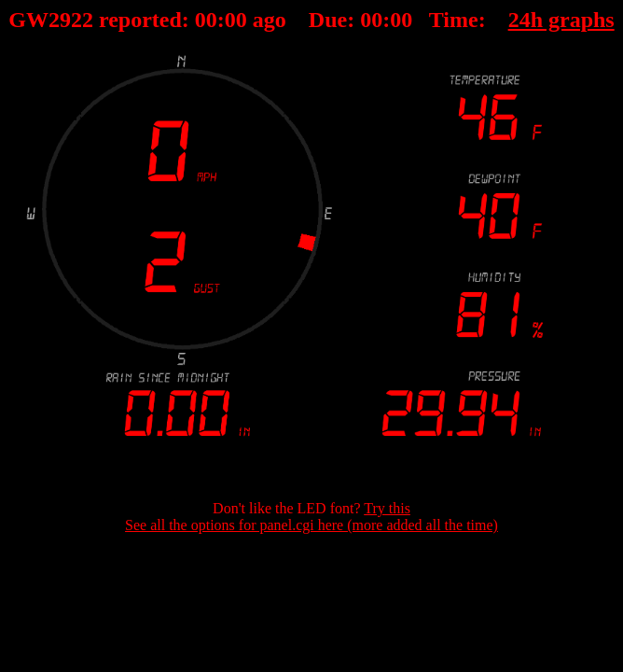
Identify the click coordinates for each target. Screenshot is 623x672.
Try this (387, 508)
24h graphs (561, 19)
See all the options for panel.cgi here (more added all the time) (311, 525)
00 (206, 19)
